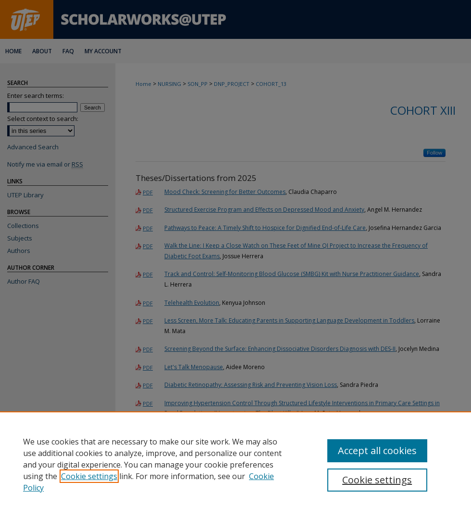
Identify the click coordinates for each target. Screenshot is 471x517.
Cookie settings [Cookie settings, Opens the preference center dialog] (377, 479)
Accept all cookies (377, 450)
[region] (235, 464)
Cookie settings (89, 476)
